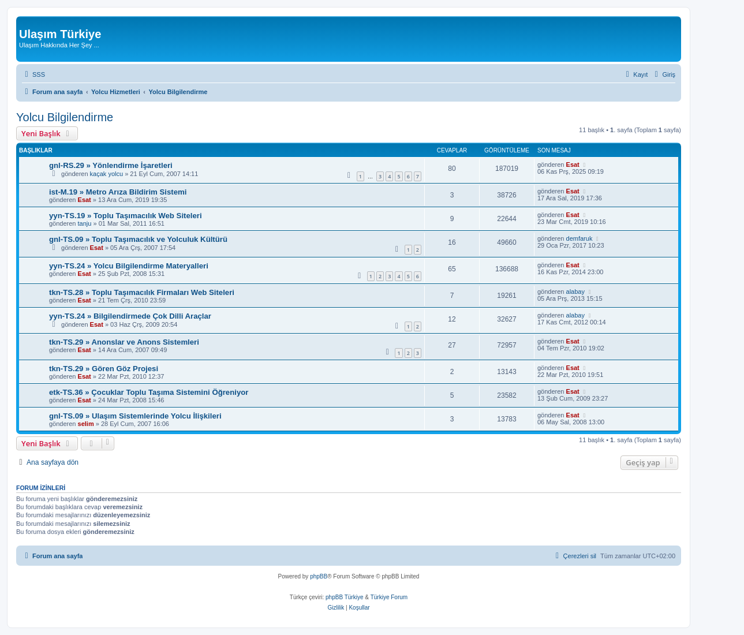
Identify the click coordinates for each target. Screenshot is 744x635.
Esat (573, 164)
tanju (85, 223)
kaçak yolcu (106, 173)
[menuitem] (33, 74)
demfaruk (579, 238)
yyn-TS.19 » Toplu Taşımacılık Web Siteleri (125, 215)
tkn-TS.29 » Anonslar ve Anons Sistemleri (124, 342)
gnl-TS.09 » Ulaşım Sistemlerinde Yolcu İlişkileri (135, 416)
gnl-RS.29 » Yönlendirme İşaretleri (111, 165)
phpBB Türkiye (344, 597)
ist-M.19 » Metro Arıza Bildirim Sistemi (117, 192)
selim (86, 423)
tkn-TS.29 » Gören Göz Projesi (103, 368)
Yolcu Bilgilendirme (64, 117)
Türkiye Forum (389, 597)
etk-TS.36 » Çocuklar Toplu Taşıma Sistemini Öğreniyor (148, 392)
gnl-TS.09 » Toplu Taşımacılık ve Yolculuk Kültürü (138, 239)
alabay (575, 291)
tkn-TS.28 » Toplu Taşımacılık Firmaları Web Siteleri (141, 292)
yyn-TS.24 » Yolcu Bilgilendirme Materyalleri (128, 266)
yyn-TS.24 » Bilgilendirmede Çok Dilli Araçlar (130, 316)
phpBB (318, 576)
